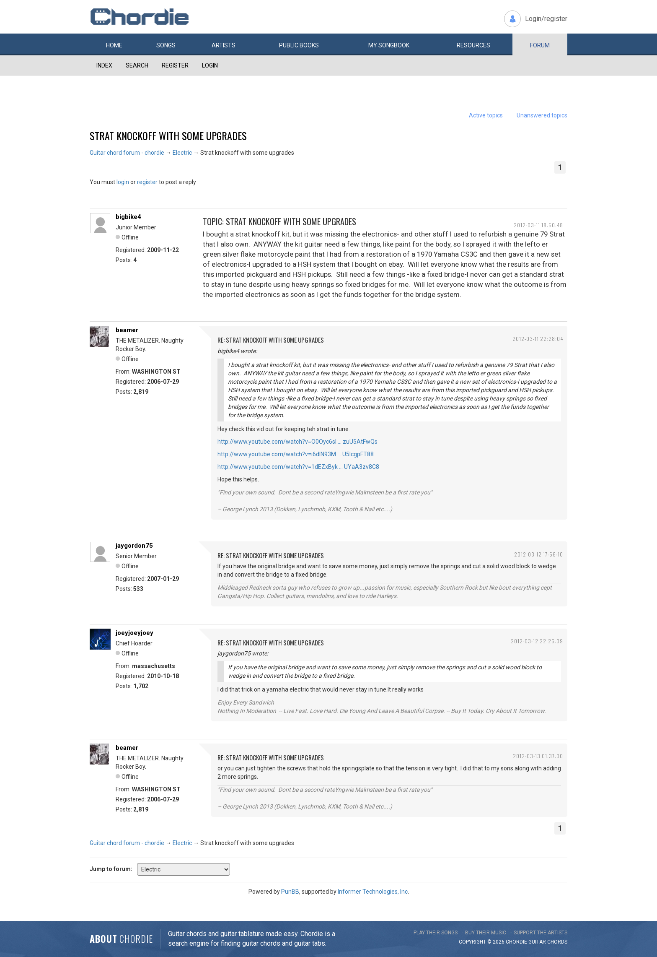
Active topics (486, 115)
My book (388, 45)
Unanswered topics (542, 115)
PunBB (290, 891)
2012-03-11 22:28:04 (537, 338)
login (122, 182)
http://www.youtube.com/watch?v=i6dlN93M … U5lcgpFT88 (295, 454)
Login (210, 65)
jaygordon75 (134, 545)
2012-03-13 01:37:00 (538, 755)
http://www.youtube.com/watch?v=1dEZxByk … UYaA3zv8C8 (298, 466)
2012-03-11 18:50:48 (538, 225)
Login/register (546, 19)
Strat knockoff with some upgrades (168, 135)
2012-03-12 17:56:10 (538, 554)
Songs (166, 45)
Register (175, 65)
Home (114, 45)
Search (137, 65)
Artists (223, 45)
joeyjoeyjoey (134, 633)
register (147, 182)
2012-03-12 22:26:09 (537, 641)
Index (104, 65)
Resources (473, 45)
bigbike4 (128, 217)
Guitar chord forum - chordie (127, 152)
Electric (182, 152)
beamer (127, 330)
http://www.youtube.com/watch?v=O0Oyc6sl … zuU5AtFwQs (297, 441)
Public (299, 45)
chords (557, 942)
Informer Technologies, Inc (373, 891)
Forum (540, 45)
